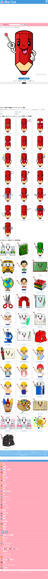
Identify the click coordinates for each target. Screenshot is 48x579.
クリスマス (7, 554)
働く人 (5, 538)
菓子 (4, 480)
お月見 (5, 568)
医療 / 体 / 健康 (8, 535)
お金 (4, 540)
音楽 (4, 502)
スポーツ (6, 497)
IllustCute (1, 27)
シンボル (6, 507)
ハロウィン (7, 557)
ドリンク (6, 483)
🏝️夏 (7, 549)
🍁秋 (11, 549)
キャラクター (7, 543)
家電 (4, 516)
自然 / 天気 (6, 469)
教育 (4, 529)
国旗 (4, 510)
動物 (4, 486)
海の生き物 (7, 491)
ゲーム (5, 505)
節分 (4, 562)
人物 (4, 524)
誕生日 (5, 551)
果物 (4, 472)
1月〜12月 (6, 546)
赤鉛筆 (9, 27)
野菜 (4, 475)
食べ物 (5, 477)
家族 (4, 527)
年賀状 (11, 559)
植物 (4, 467)
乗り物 (5, 513)
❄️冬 (16, 549)
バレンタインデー (9, 565)
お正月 (5, 559)
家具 (4, 518)
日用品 (5, 521)
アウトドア (7, 499)
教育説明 (6, 27)
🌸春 (2, 549)
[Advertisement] (24, 13)
